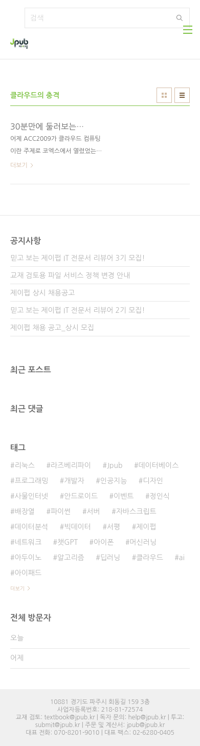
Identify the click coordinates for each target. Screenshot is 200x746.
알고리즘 (70, 557)
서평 (113, 526)
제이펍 (146, 526)
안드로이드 (81, 496)
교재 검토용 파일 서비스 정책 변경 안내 (70, 275)
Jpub (115, 465)
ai (182, 557)
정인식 (160, 496)
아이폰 (104, 542)
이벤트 (124, 496)
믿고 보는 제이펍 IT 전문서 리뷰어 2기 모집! (77, 310)
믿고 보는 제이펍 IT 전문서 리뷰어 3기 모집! (77, 258)
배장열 (24, 511)
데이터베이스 (158, 465)
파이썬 (61, 511)
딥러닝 (110, 557)
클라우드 (149, 557)
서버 (93, 511)
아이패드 (27, 573)
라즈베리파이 (71, 465)
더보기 (17, 588)
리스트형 (182, 95)
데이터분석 (31, 526)
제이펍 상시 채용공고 (42, 292)
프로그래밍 (31, 480)
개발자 (74, 480)
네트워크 (27, 542)
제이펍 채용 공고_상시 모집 (52, 327)
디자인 (153, 480)
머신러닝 (143, 542)
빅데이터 (77, 526)
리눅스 (24, 465)
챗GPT (67, 542)
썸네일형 (164, 95)
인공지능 (113, 480)
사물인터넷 (31, 496)
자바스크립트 (136, 511)
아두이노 (27, 557)
